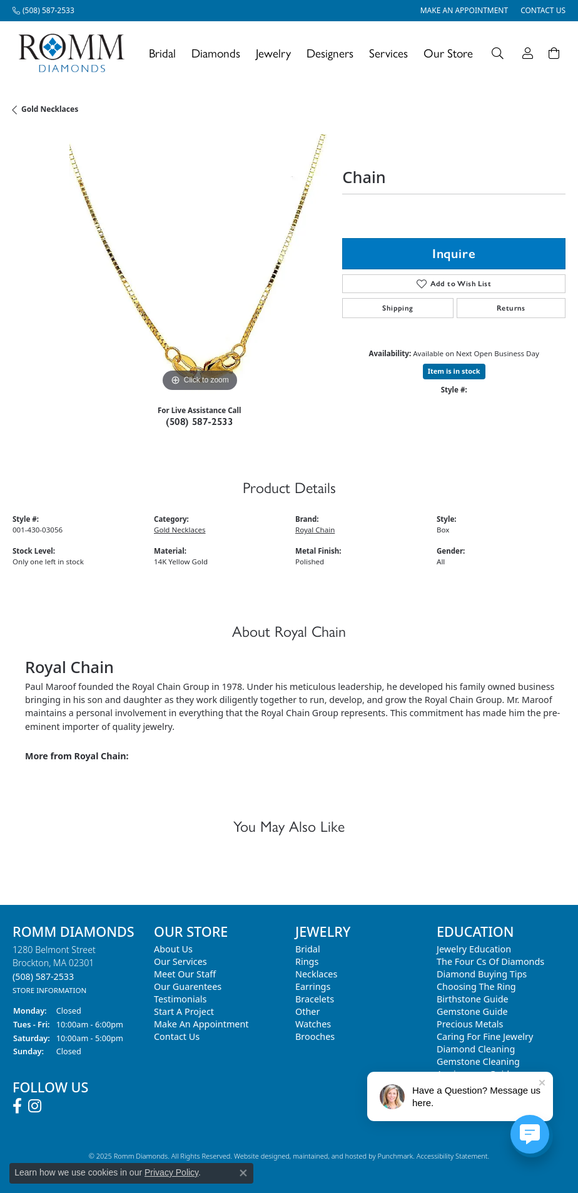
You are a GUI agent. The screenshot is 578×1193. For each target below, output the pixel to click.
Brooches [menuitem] (315, 1036)
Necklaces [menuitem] (316, 974)
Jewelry (273, 52)
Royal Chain (315, 529)
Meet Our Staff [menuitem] (185, 974)
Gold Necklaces (49, 109)
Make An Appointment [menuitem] (201, 1024)
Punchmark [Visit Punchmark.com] (395, 1156)
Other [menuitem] (307, 1011)
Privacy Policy (171, 1172)
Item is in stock (454, 371)
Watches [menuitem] (313, 1024)
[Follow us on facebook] (17, 1106)
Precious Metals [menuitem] (470, 1024)
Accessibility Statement (452, 1156)
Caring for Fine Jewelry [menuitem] (485, 1036)
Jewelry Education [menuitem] (474, 949)
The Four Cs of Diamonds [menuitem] (490, 961)
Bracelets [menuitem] (314, 999)
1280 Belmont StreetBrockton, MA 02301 (54, 970)
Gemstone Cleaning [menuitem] (478, 1061)
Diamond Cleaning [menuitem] (476, 1049)
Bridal (162, 52)
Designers (330, 52)
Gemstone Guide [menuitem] (472, 1011)
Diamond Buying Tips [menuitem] (482, 974)
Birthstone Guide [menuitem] (473, 999)
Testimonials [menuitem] (180, 999)
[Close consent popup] (243, 1173)
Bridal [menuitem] (307, 949)
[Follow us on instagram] (34, 1106)
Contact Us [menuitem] (177, 1036)
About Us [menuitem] (173, 949)
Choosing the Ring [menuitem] (476, 986)
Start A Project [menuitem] (184, 1011)
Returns (511, 308)
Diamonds (215, 52)
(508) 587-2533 (199, 421)
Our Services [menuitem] (180, 961)
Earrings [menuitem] (312, 986)
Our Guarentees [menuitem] (187, 986)
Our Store (448, 52)
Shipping (397, 308)
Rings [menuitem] (306, 961)
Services (388, 52)
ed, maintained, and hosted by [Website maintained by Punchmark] (329, 1156)
